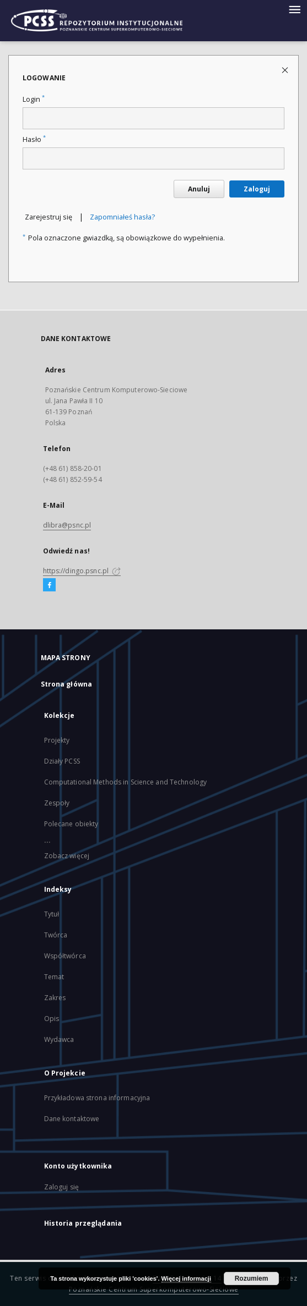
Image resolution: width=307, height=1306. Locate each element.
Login (34, 99)
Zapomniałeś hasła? (122, 217)
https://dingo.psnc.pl (82, 570)
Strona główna (67, 684)
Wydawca (59, 1039)
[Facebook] (49, 585)
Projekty (57, 740)
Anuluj (199, 189)
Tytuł (52, 914)
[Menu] (294, 9)
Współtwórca (65, 956)
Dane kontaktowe (72, 1118)
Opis (51, 1018)
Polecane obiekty (71, 823)
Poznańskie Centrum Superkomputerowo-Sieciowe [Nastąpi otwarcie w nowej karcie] (154, 1289)
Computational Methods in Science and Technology (125, 782)
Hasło (34, 139)
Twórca (56, 935)
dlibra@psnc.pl (67, 525)
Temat (54, 976)
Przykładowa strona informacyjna (97, 1097)
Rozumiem (251, 1278)
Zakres (55, 997)
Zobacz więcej (67, 855)
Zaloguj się (61, 1187)
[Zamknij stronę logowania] (286, 69)
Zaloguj (257, 189)
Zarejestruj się (48, 217)
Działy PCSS (62, 761)
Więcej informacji (186, 1278)
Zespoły (57, 803)
